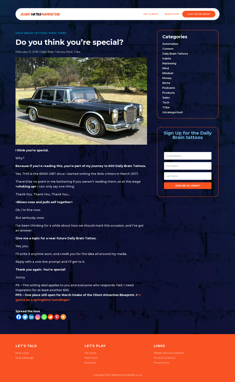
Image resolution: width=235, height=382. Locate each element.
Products (168, 92)
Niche (166, 83)
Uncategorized (172, 112)
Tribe (62, 33)
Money (167, 78)
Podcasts (168, 87)
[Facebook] (19, 317)
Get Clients (150, 14)
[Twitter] (25, 317)
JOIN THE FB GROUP (199, 14)
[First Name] (188, 166)
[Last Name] (188, 176)
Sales (166, 97)
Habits (166, 58)
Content (167, 48)
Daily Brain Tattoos (31, 33)
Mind (52, 33)
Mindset (167, 73)
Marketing (169, 63)
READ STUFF (172, 14)
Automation (170, 43)
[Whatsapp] (44, 317)
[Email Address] (188, 156)
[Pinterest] (57, 317)
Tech (165, 102)
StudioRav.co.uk (133, 375)
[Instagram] (38, 317)
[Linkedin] (31, 317)
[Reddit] (50, 317)
